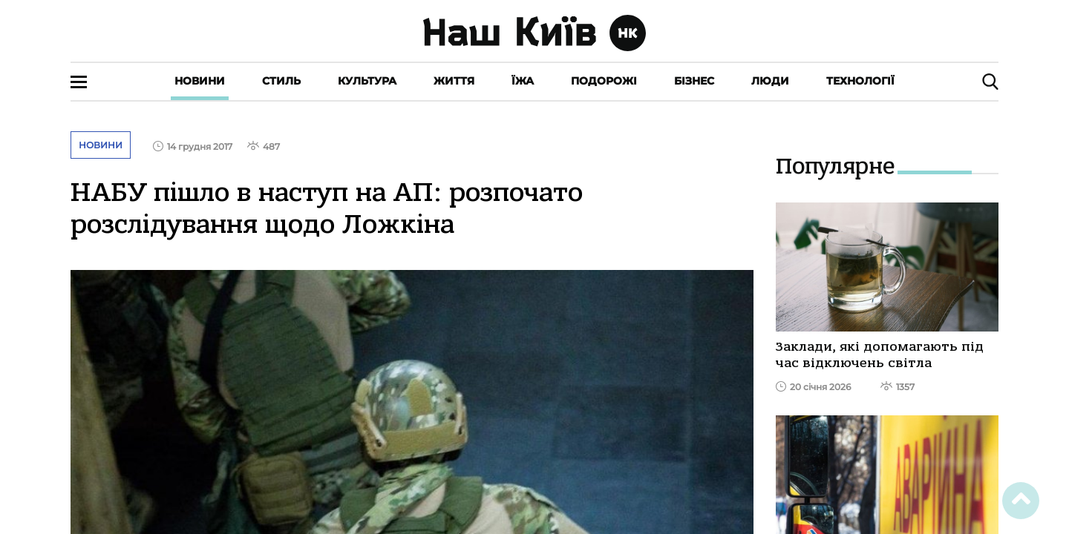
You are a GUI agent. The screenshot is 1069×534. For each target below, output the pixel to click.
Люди (770, 81)
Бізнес (694, 81)
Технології (860, 81)
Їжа (522, 81)
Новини (199, 81)
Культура (367, 81)
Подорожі (604, 81)
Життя (454, 81)
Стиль (281, 81)
